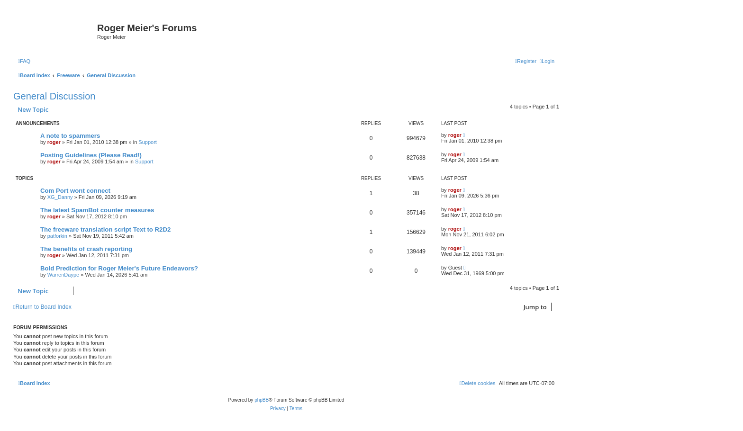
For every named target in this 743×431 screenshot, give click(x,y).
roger (54, 142)
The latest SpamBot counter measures (97, 210)
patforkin (57, 236)
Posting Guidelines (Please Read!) (91, 155)
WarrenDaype (63, 275)
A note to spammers (70, 135)
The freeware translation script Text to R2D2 (105, 229)
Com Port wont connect (75, 190)
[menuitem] (24, 61)
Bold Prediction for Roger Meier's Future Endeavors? (119, 268)
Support (147, 142)
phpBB (261, 400)
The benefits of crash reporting (86, 248)
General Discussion (54, 96)
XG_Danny (60, 197)
